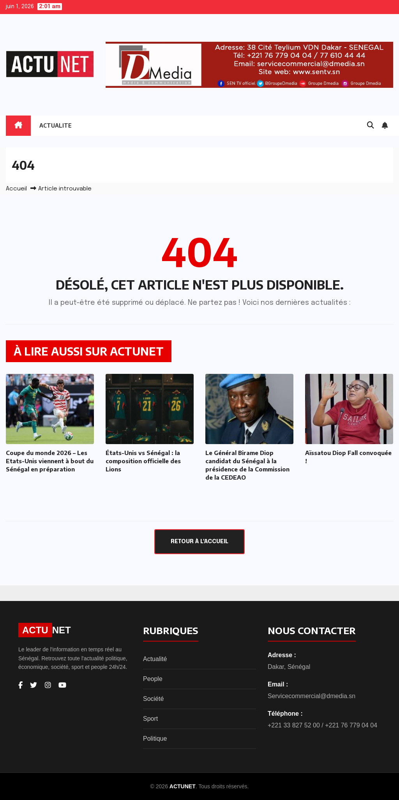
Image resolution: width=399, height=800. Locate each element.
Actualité (155, 659)
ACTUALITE (55, 125)
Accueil (16, 189)
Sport (150, 718)
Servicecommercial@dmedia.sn (311, 696)
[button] (370, 125)
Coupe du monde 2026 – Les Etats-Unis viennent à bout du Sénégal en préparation (50, 461)
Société (153, 698)
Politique (155, 738)
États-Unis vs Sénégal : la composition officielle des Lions (143, 461)
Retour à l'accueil (199, 542)
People (152, 679)
